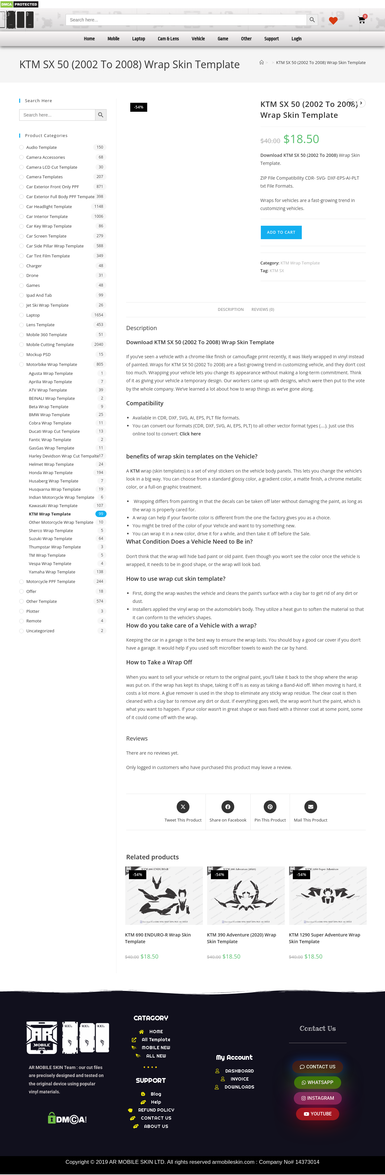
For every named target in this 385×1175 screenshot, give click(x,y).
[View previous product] (350, 103)
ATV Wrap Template (48, 390)
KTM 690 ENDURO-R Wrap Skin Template (158, 938)
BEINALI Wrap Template (52, 398)
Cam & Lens (168, 38)
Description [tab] (231, 309)
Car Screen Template (46, 236)
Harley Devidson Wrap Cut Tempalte (64, 456)
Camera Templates (44, 177)
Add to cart (281, 232)
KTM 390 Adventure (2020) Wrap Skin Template (241, 938)
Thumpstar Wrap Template (55, 547)
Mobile (113, 38)
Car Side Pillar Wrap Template (55, 246)
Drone (32, 275)
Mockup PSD (38, 354)
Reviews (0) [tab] (263, 309)
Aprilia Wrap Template (50, 382)
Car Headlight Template (49, 206)
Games (33, 285)
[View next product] (361, 103)
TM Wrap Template (47, 555)
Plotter (32, 611)
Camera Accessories (45, 157)
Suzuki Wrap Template (50, 538)
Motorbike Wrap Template (51, 364)
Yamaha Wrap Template (52, 572)
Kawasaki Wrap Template (53, 505)
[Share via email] (310, 811)
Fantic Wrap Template (50, 439)
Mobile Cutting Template (50, 344)
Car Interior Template (47, 216)
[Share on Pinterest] (270, 811)
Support (271, 38)
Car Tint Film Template (48, 256)
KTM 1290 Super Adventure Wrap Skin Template (324, 938)
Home (89, 38)
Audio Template (41, 147)
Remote (33, 621)
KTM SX (277, 270)
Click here (190, 434)
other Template (41, 601)
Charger (34, 266)
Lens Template (40, 325)
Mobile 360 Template (46, 334)
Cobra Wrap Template (50, 423)
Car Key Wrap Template (49, 226)
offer (31, 591)
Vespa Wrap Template (50, 563)
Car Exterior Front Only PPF (52, 187)
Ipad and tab (39, 295)
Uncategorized (40, 631)
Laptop (138, 38)
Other (246, 38)
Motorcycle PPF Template (50, 581)
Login (296, 38)
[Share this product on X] (183, 811)
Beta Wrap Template (48, 406)
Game (223, 38)
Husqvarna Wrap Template (55, 489)
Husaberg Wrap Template (53, 481)
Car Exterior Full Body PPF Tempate (60, 196)
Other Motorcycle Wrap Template (61, 522)
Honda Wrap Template (51, 472)
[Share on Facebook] (228, 811)
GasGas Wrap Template (51, 448)
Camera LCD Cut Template (51, 167)
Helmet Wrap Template (51, 464)
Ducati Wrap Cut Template (54, 431)
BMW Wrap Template (49, 414)
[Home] (262, 62)
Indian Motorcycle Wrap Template (61, 497)
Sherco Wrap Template (51, 530)
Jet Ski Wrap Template (47, 305)
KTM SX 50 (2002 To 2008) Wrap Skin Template (321, 62)
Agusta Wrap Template (51, 373)
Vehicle (198, 38)
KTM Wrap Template (300, 263)
